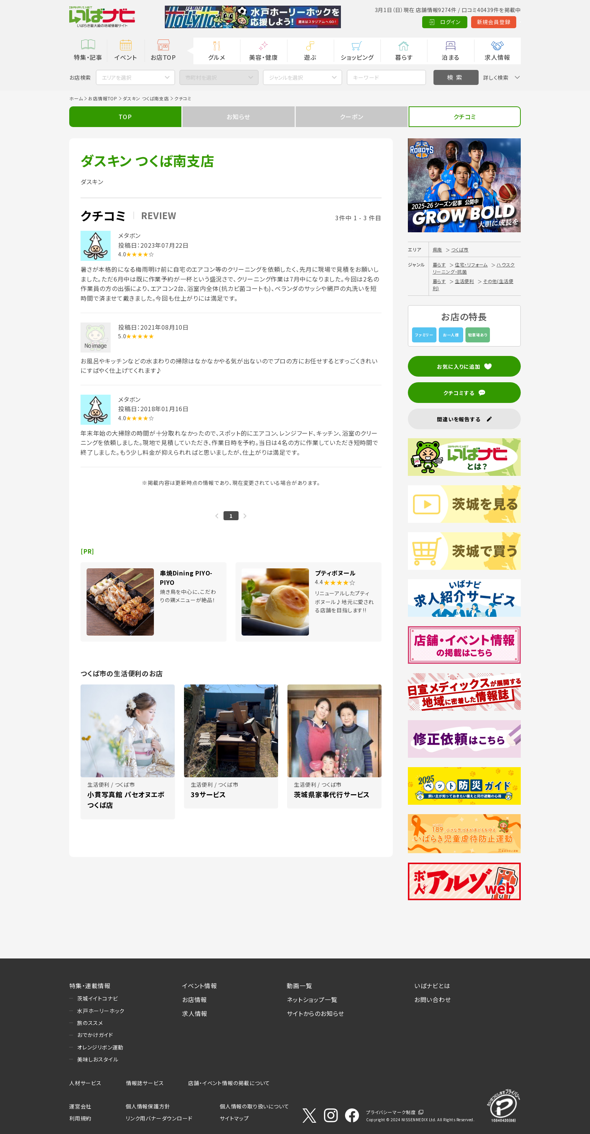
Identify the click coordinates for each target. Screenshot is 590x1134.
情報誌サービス (145, 1083)
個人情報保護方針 (148, 1106)
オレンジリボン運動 (100, 1047)
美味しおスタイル (97, 1059)
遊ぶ (310, 57)
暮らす (403, 57)
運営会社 (80, 1106)
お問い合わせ (432, 999)
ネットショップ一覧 (312, 999)
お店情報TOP (102, 98)
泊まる (450, 57)
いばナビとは (432, 985)
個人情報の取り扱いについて (254, 1106)
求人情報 (497, 57)
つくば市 (459, 249)
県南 (437, 249)
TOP (125, 116)
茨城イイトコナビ (97, 998)
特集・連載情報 (90, 985)
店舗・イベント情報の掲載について (229, 1083)
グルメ (216, 57)
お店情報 (194, 999)
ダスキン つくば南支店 (146, 98)
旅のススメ (90, 1023)
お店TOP (163, 57)
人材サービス (85, 1083)
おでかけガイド (95, 1035)
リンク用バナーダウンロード (159, 1118)
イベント (125, 57)
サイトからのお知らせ (315, 1013)
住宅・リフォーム (471, 264)
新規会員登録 (457, 22)
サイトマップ (234, 1118)
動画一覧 (299, 985)
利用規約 (80, 1118)
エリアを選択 (116, 77)
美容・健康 (263, 57)
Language (501, 22)
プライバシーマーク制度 (391, 1112)
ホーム (76, 98)
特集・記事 (88, 57)
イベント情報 (199, 985)
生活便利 (464, 281)
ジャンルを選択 (286, 77)
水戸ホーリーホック (101, 1010)
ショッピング (357, 57)
